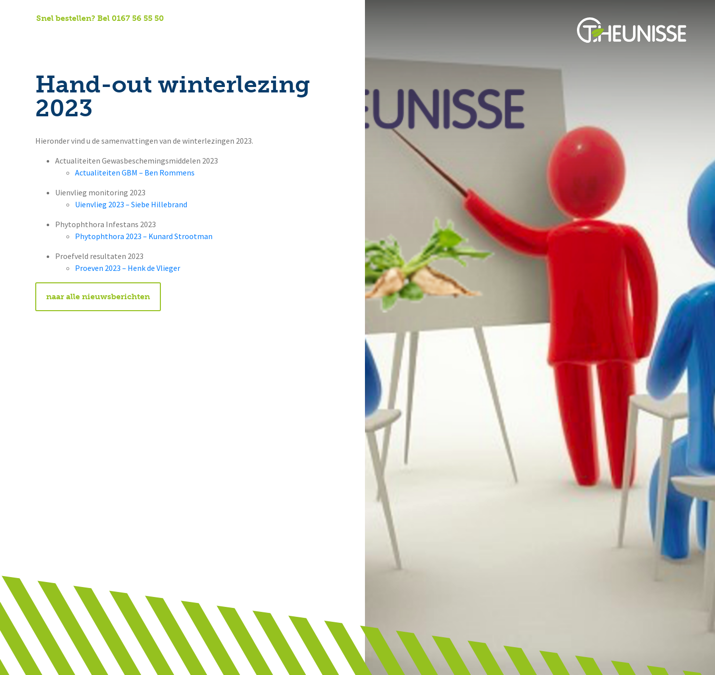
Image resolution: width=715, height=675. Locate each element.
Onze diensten (154, 40)
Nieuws (213, 40)
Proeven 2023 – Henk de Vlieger (127, 268)
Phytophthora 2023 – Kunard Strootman (144, 236)
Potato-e (312, 40)
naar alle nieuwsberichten (98, 296)
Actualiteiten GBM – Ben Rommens (135, 173)
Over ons (91, 40)
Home (47, 40)
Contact (261, 40)
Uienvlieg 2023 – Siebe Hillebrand (131, 204)
